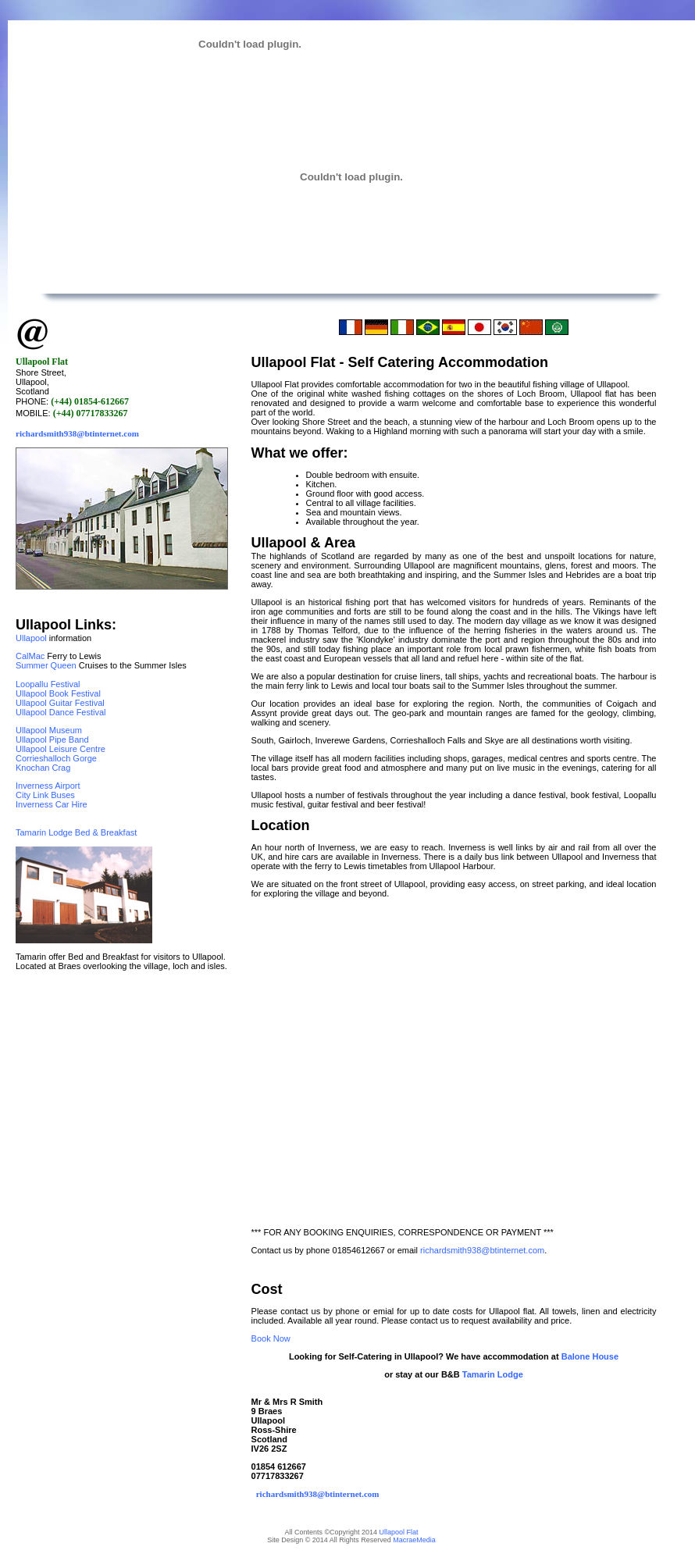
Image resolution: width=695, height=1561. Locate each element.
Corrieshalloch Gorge (56, 758)
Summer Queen (46, 665)
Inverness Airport (48, 785)
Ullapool (31, 638)
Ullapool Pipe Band (52, 739)
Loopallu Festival (48, 684)
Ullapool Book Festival (58, 693)
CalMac (30, 656)
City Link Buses (45, 795)
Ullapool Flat (399, 1532)
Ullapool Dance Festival (61, 712)
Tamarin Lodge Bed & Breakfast (76, 832)
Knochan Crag (43, 767)
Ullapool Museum (49, 730)
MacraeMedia (414, 1540)
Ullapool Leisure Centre (60, 749)
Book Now (270, 1338)
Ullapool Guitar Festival (60, 702)
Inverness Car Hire (51, 804)
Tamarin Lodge (492, 1374)
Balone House (588, 1356)
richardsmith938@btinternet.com (77, 433)
